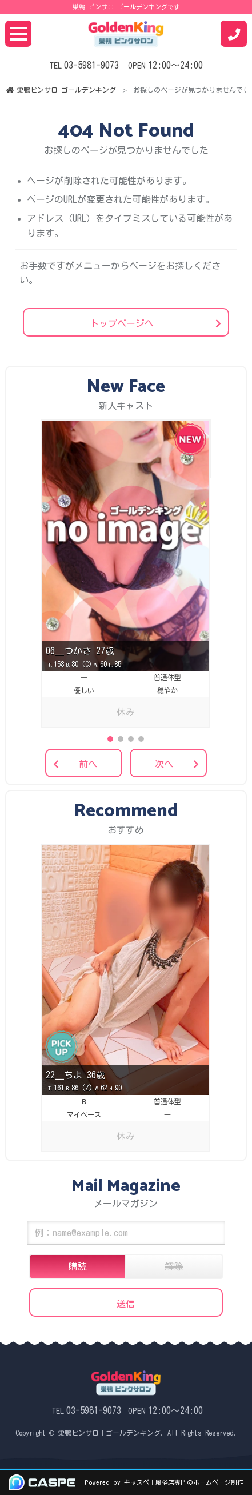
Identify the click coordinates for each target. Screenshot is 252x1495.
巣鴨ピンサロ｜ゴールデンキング (109, 1432)
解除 (174, 1266)
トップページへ (122, 323)
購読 (78, 1266)
